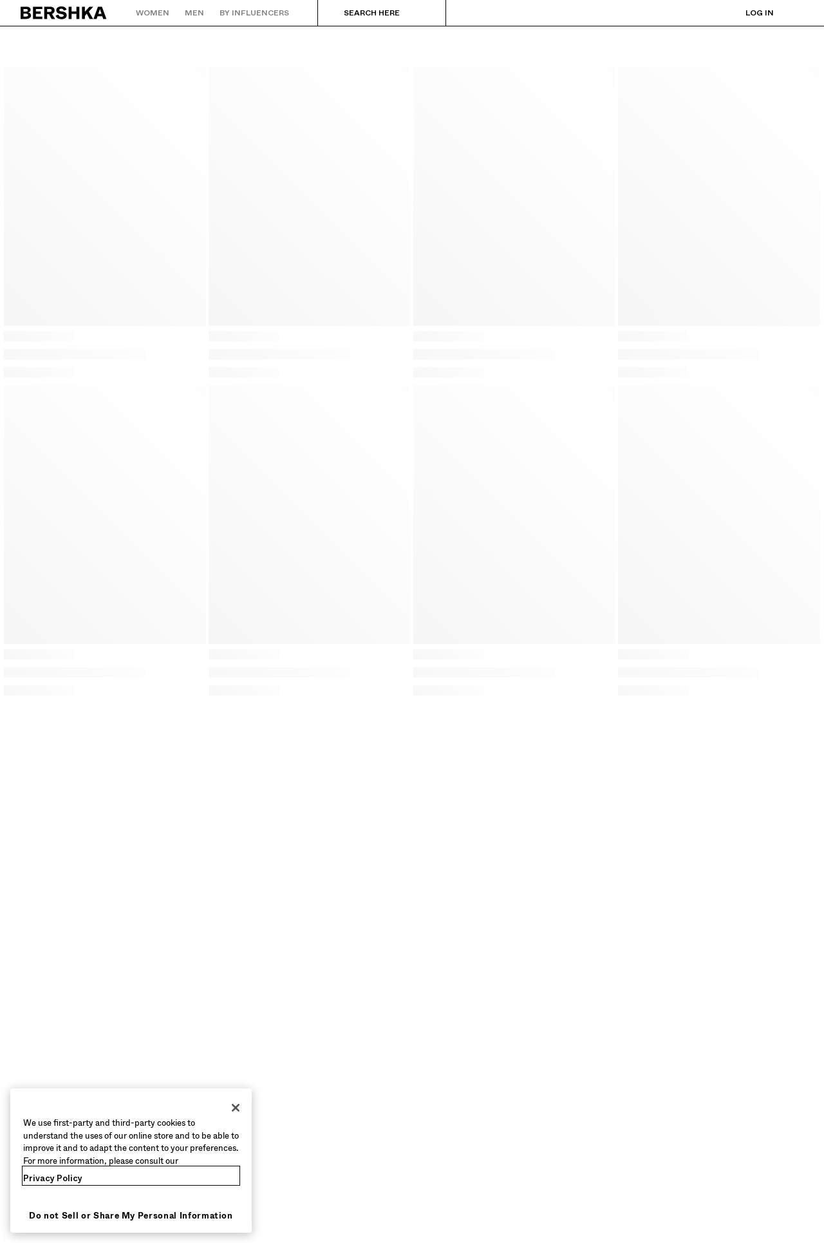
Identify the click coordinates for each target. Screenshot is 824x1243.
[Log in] (747, 13)
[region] (131, 1160)
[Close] (235, 1108)
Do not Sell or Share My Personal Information (131, 1216)
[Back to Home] (64, 13)
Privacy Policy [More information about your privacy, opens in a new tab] (52, 1178)
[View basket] (793, 13)
